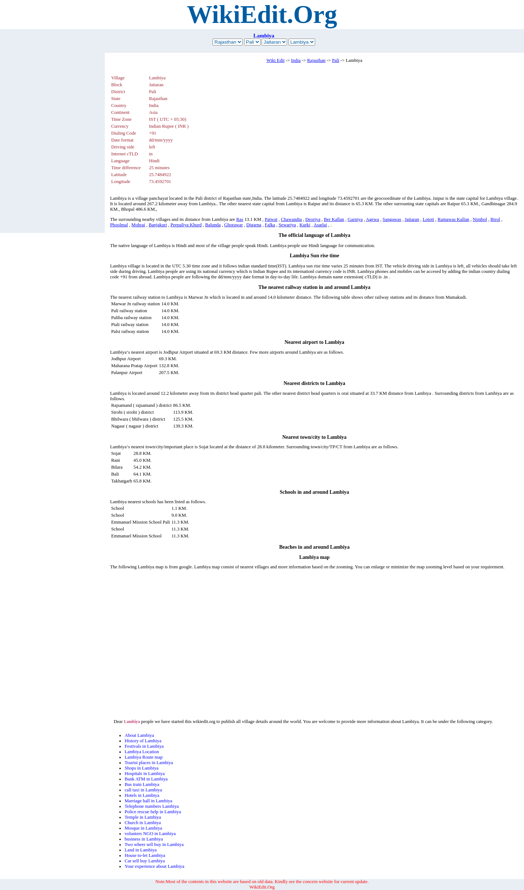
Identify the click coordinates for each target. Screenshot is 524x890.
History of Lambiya (142, 740)
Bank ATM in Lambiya (145, 779)
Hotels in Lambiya (141, 795)
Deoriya (312, 219)
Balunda (213, 224)
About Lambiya (139, 735)
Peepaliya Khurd (186, 224)
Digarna (253, 224)
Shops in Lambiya (141, 768)
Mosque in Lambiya (143, 828)
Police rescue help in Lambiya (152, 811)
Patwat (271, 219)
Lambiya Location (141, 751)
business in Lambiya (143, 839)
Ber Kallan (334, 219)
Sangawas (391, 219)
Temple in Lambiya (142, 817)
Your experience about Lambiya (154, 866)
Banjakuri (157, 224)
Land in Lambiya (140, 850)
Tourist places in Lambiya (148, 762)
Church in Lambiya (142, 822)
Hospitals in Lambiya (144, 773)
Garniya (355, 219)
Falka (270, 224)
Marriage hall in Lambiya (148, 800)
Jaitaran (412, 219)
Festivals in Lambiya (143, 746)
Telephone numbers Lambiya (151, 806)
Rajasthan (316, 60)
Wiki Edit (275, 60)
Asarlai (320, 224)
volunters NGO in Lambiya (149, 833)
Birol (495, 219)
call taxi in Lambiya (143, 789)
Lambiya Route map (143, 757)
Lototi (428, 219)
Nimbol (480, 219)
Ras (239, 219)
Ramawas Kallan (453, 219)
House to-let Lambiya (144, 855)
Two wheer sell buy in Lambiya (153, 844)
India (296, 60)
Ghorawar (233, 224)
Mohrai (138, 224)
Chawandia (291, 219)
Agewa (372, 219)
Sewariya (287, 224)
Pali (335, 60)
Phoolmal (119, 224)
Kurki (304, 224)
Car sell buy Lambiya (144, 860)
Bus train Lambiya (141, 784)
